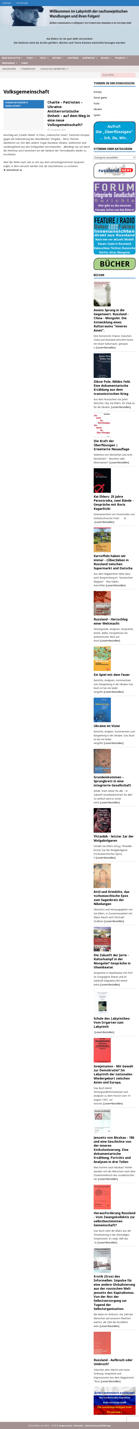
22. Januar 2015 (58, 129)
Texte (42, 57)
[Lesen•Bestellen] (106, 347)
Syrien (97, 115)
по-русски (22, 3)
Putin (97, 103)
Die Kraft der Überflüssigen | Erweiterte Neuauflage (111, 445)
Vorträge (73, 57)
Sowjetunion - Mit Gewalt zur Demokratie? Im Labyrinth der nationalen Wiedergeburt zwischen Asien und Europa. (113, 1074)
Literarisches (28, 69)
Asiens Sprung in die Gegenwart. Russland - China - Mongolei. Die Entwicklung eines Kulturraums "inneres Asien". (111, 320)
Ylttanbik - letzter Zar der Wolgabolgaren (114, 838)
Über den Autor (11, 57)
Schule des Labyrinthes (53, 69)
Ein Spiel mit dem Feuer (112, 675)
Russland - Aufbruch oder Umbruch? (113, 1362)
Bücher (56, 57)
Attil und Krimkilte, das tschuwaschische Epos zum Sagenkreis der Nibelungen (112, 898)
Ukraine (98, 109)
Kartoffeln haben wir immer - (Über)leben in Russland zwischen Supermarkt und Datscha (113, 562)
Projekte (120, 57)
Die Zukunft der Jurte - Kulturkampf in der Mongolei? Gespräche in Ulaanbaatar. (112, 961)
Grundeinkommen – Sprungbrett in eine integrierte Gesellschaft (112, 781)
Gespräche (88, 57)
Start (30, 57)
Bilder (105, 57)
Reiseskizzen (9, 69)
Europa (98, 91)
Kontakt (7, 3)
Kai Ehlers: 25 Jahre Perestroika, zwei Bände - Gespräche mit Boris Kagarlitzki (114, 502)
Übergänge (8, 63)
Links (24, 63)
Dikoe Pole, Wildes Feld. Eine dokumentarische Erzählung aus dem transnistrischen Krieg (112, 387)
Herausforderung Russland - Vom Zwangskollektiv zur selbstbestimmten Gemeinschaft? (114, 1219)
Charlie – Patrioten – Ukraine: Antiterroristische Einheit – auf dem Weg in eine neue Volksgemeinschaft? (68, 113)
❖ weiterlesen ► (12, 170)
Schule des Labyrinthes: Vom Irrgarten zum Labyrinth (112, 1022)
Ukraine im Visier (107, 726)
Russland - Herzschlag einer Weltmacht (111, 621)
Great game (100, 97)
